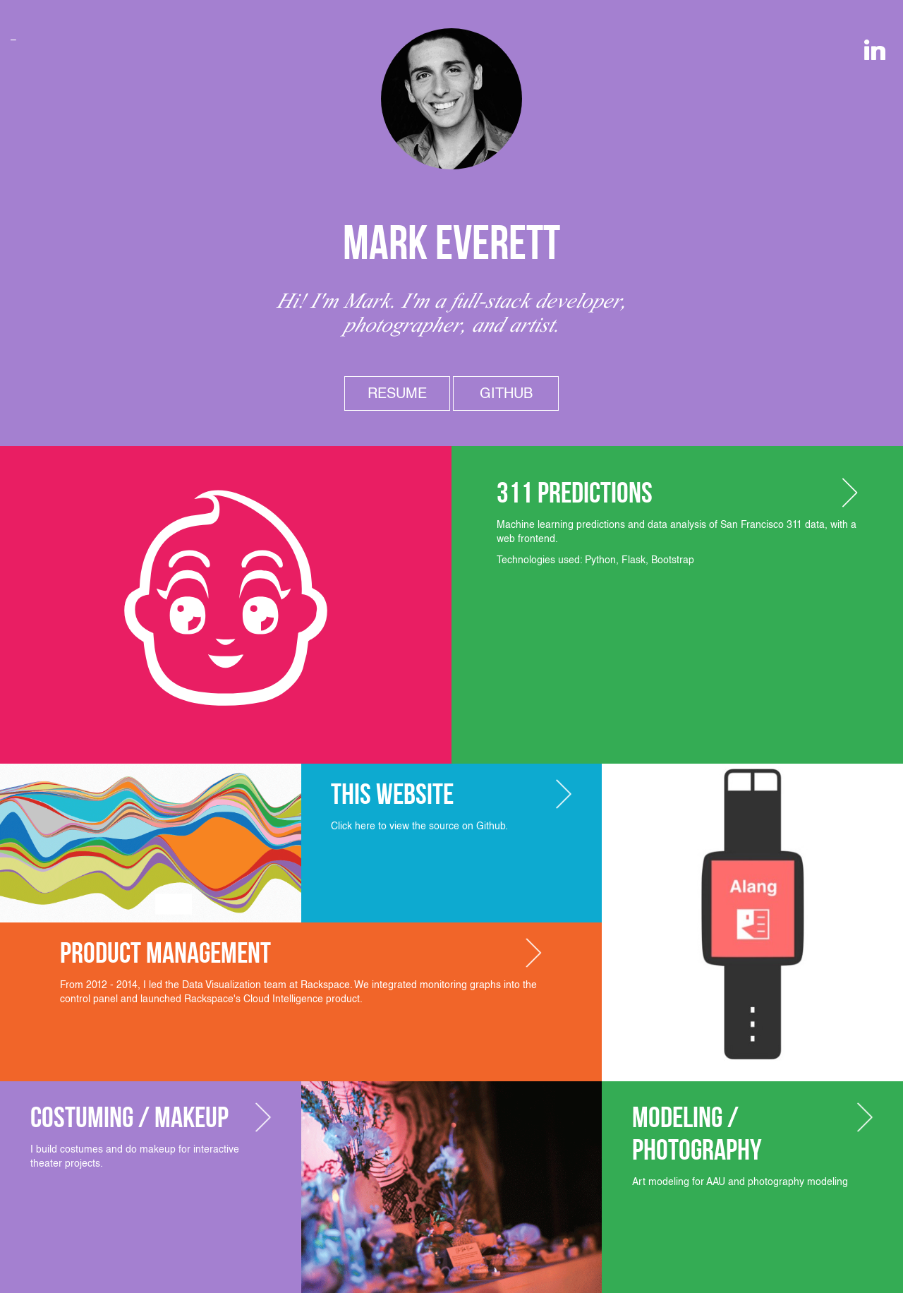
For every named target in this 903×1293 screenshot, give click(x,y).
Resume (397, 393)
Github (506, 393)
